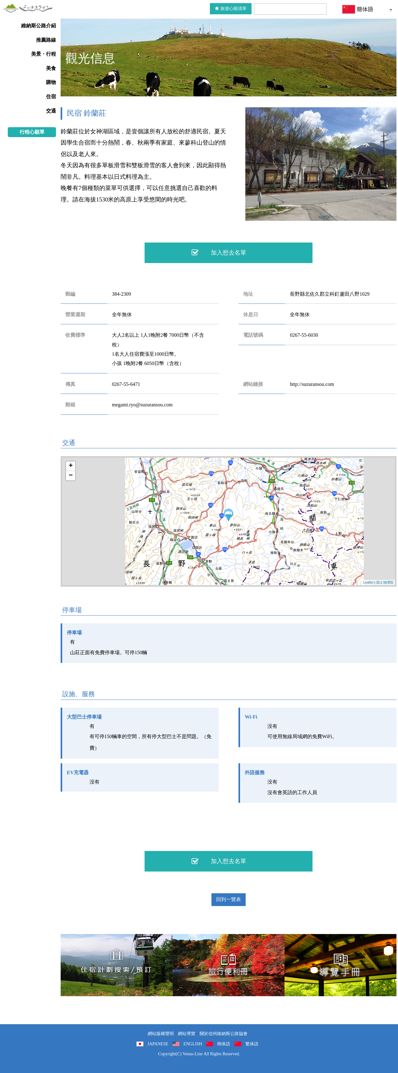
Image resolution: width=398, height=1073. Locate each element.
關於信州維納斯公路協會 (224, 1033)
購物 (51, 82)
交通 (51, 110)
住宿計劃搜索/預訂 (117, 965)
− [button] (71, 475)
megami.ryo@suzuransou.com (142, 404)
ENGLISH (192, 1044)
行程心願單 (32, 132)
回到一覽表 (228, 899)
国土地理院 (384, 582)
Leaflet (368, 582)
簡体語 (223, 1044)
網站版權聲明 (161, 1033)
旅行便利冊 (229, 965)
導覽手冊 (340, 965)
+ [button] (71, 466)
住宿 (51, 96)
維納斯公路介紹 (38, 25)
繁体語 (251, 1044)
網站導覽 (186, 1033)
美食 (51, 68)
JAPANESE (157, 1044)
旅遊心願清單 (231, 8)
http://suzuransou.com (312, 384)
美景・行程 (43, 54)
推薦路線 (46, 40)
